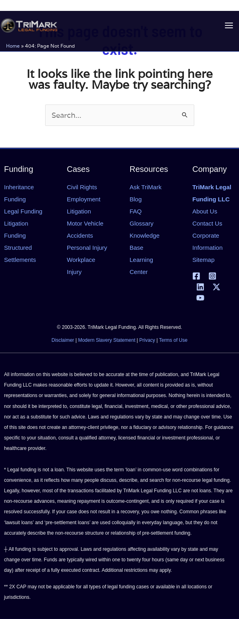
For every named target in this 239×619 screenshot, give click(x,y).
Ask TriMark (146, 187)
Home (13, 46)
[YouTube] (200, 298)
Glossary (142, 223)
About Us (204, 211)
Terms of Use (173, 340)
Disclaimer (63, 340)
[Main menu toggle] (228, 25)
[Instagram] (212, 276)
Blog (136, 199)
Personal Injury (87, 247)
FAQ (136, 211)
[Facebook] (196, 276)
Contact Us (207, 223)
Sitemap (203, 259)
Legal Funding (23, 211)
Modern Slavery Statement (106, 340)
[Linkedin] (200, 287)
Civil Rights (82, 187)
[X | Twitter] (216, 287)
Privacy (147, 340)
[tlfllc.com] (29, 25)
